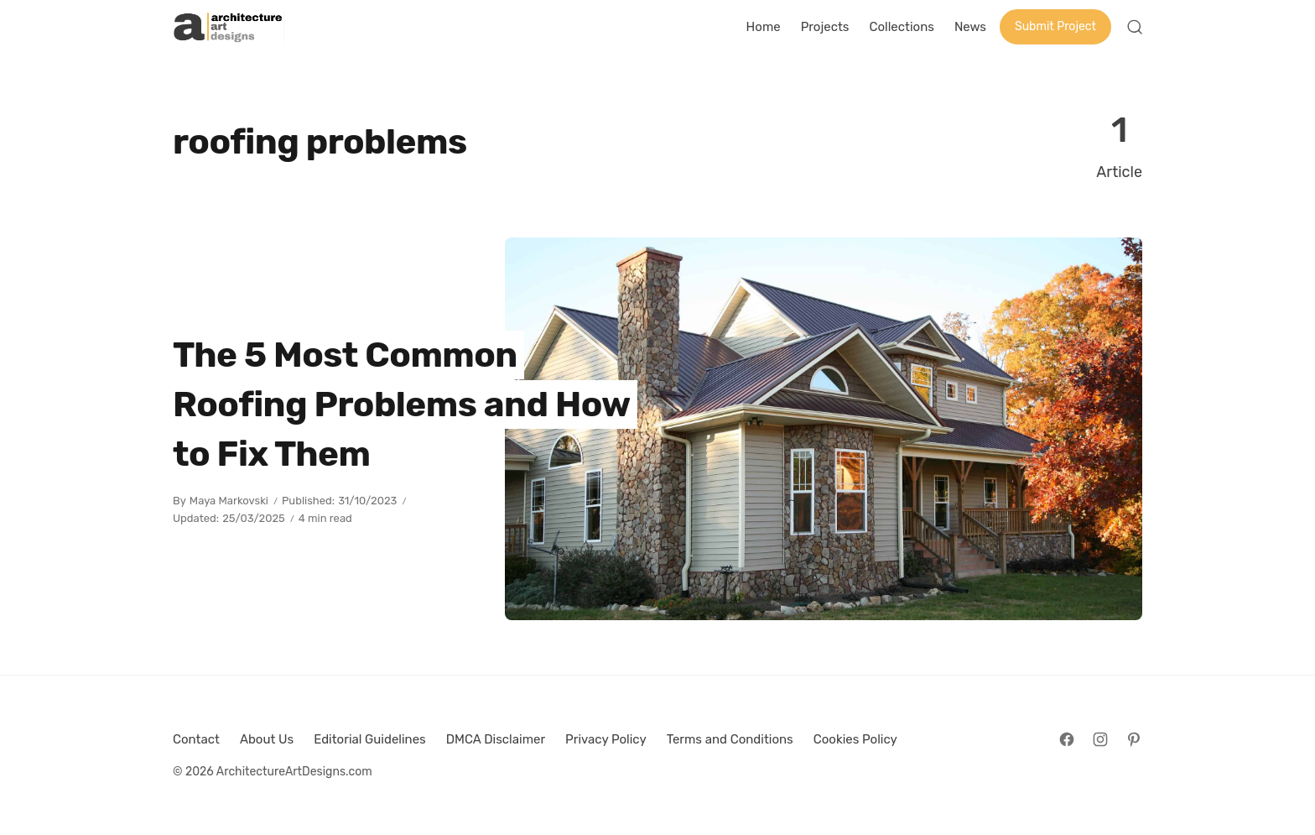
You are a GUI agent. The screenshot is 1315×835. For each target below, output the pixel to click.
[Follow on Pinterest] (1134, 739)
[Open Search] (1134, 27)
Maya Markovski (229, 500)
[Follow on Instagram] (1100, 739)
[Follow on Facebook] (1067, 739)
